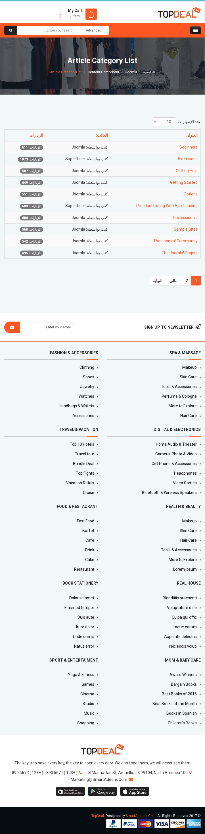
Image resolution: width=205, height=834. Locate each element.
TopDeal (97, 816)
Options (191, 194)
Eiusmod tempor (79, 607)
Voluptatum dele (182, 607)
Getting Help (187, 170)
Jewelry (87, 386)
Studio (88, 703)
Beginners (188, 147)
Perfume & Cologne (179, 396)
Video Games (185, 483)
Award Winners (183, 674)
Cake (89, 559)
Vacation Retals (80, 483)
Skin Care (188, 377)
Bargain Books (184, 684)
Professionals (185, 217)
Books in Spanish (181, 713)
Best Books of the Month (174, 703)
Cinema (87, 694)
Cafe (89, 540)
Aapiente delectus (180, 636)
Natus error (84, 646)
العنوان (192, 135)
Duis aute (86, 617)
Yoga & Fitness (81, 674)
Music (89, 713)
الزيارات (36, 135)
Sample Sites (186, 229)
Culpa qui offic (184, 617)
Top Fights (85, 473)
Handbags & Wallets (76, 406)
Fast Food (85, 521)
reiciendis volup (183, 646)
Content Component (103, 72)
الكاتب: (102, 135)
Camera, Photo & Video (176, 454)
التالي (174, 280)
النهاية (157, 280)
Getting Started (184, 182)
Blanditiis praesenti (180, 598)
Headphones (185, 473)
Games (87, 684)
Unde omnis (83, 636)
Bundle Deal (83, 463)
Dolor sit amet (81, 598)
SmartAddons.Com (141, 816)
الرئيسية (149, 72)
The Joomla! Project (180, 253)
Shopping (85, 723)
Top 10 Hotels (82, 444)
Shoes (88, 377)
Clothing (87, 367)
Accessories (83, 415)
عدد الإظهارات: (189, 121)
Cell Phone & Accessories (174, 463)
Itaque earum (185, 627)
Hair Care (188, 415)
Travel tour (84, 454)
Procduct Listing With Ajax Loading (167, 205)
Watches (86, 396)
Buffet (88, 530)
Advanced (94, 30)
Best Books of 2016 (179, 694)
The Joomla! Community (175, 241)
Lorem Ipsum (185, 569)
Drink (89, 550)
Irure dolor (85, 627)
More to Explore (183, 406)
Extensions (188, 159)
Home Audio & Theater (176, 444)
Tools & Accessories (179, 386)
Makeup (189, 367)
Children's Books (182, 723)
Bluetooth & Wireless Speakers (169, 492)
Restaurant (84, 569)
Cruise (88, 492)
